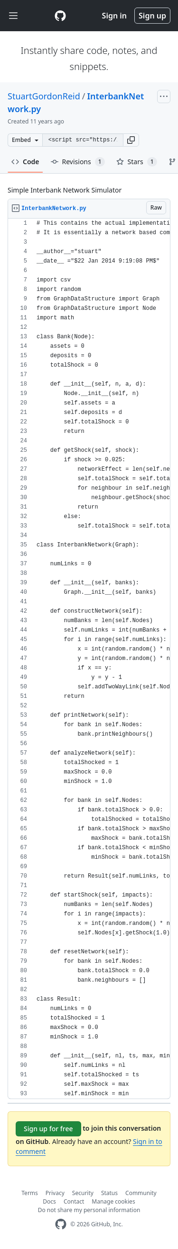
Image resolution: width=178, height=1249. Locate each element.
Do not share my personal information (89, 1210)
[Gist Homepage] (60, 15)
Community (141, 1193)
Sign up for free (48, 1128)
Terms (29, 1193)
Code (25, 161)
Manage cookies (113, 1201)
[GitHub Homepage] (60, 1224)
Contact (74, 1201)
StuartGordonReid (44, 96)
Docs (49, 1201)
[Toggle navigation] (13, 16)
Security (83, 1193)
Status (109, 1193)
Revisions (78, 162)
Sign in (114, 15)
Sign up (152, 15)
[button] (131, 140)
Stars (136, 162)
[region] (89, 659)
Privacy (55, 1193)
